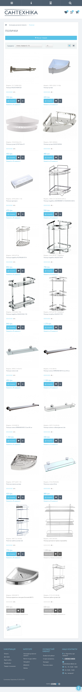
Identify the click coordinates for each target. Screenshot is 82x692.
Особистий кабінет (49, 656)
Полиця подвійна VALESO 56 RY (53, 257)
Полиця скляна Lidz (12, 371)
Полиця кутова (48, 87)
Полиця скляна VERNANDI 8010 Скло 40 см (57, 371)
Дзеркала (26, 665)
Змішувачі (26, 662)
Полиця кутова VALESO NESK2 (53, 144)
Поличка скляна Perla (50, 484)
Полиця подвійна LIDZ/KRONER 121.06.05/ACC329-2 (59, 201)
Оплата (6, 654)
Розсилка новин (48, 665)
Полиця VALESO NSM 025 (14, 87)
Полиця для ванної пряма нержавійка (55, 541)
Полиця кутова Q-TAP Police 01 (15, 144)
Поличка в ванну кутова (13, 484)
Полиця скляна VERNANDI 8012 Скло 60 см (19, 427)
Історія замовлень (48, 659)
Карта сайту (7, 660)
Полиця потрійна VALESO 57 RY (53, 314)
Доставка (7, 657)
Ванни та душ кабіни (29, 659)
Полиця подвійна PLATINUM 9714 (16, 257)
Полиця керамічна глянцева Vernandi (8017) (19, 597)
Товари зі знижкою (10, 666)
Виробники (7, 663)
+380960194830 (68, 659)
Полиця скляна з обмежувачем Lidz (54, 427)
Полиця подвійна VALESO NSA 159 (16, 314)
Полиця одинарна (11, 201)
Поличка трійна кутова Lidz (14, 541)
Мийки (25, 668)
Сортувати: (10, 46)
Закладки (46, 662)
